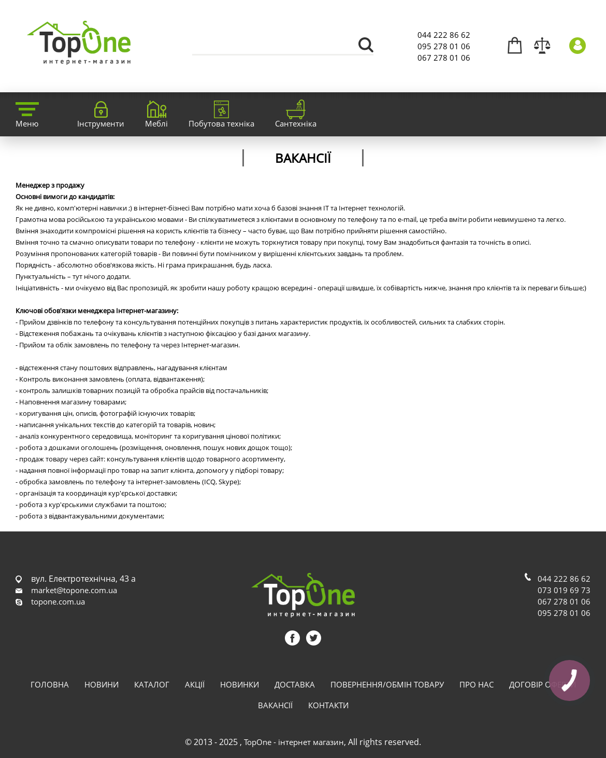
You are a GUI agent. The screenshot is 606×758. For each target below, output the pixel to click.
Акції (195, 684)
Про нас (476, 684)
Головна (50, 684)
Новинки (239, 684)
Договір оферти (542, 684)
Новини (101, 684)
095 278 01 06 (443, 46)
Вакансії (275, 705)
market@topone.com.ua (74, 590)
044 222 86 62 (443, 35)
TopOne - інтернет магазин (294, 742)
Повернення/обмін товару (387, 684)
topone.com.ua (58, 601)
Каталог (151, 684)
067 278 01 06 (443, 57)
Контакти (328, 705)
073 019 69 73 (564, 590)
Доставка (295, 684)
